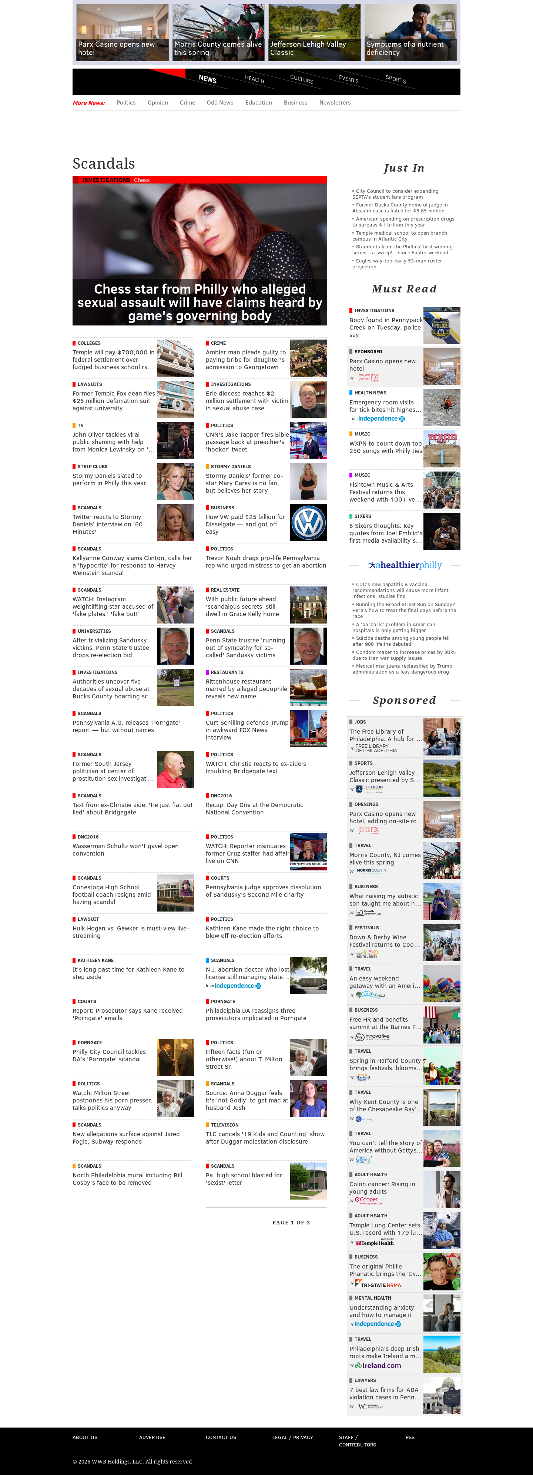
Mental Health (373, 1297)
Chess (142, 179)
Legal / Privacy (292, 1437)
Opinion (158, 102)
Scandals (89, 507)
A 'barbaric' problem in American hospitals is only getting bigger (393, 627)
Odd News (220, 102)
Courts (220, 877)
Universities (94, 631)
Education (258, 102)
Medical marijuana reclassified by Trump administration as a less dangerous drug (402, 668)
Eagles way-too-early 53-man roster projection (397, 263)
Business (296, 102)
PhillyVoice (123, 81)
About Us (85, 1437)
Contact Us (221, 1437)
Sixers (363, 516)
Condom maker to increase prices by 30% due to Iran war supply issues (404, 654)
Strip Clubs (93, 466)
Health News (370, 392)
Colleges (89, 343)
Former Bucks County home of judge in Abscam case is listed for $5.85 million (400, 207)
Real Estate (225, 589)
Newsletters (335, 102)
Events (349, 79)
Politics (126, 102)
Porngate (223, 1001)
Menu (84, 81)
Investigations (106, 179)
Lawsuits (90, 384)
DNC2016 (221, 795)
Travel (363, 845)
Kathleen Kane (96, 960)
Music (362, 433)
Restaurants (227, 672)
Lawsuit (88, 919)
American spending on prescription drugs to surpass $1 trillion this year (403, 221)
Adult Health (371, 1174)
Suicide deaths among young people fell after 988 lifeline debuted (401, 640)
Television (225, 1124)
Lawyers (365, 1380)
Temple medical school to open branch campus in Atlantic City (399, 235)
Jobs (360, 721)
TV (81, 425)
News (208, 79)
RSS (410, 1437)
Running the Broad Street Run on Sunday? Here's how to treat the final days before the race (404, 610)
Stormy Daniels (231, 466)
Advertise (152, 1437)
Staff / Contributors (357, 1440)
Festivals (367, 927)
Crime (187, 102)
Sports (396, 79)
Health (254, 79)
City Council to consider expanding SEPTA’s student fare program (395, 193)
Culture (301, 78)
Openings (367, 804)
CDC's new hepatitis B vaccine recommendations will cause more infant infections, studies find (400, 590)
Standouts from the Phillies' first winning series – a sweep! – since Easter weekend (402, 249)
